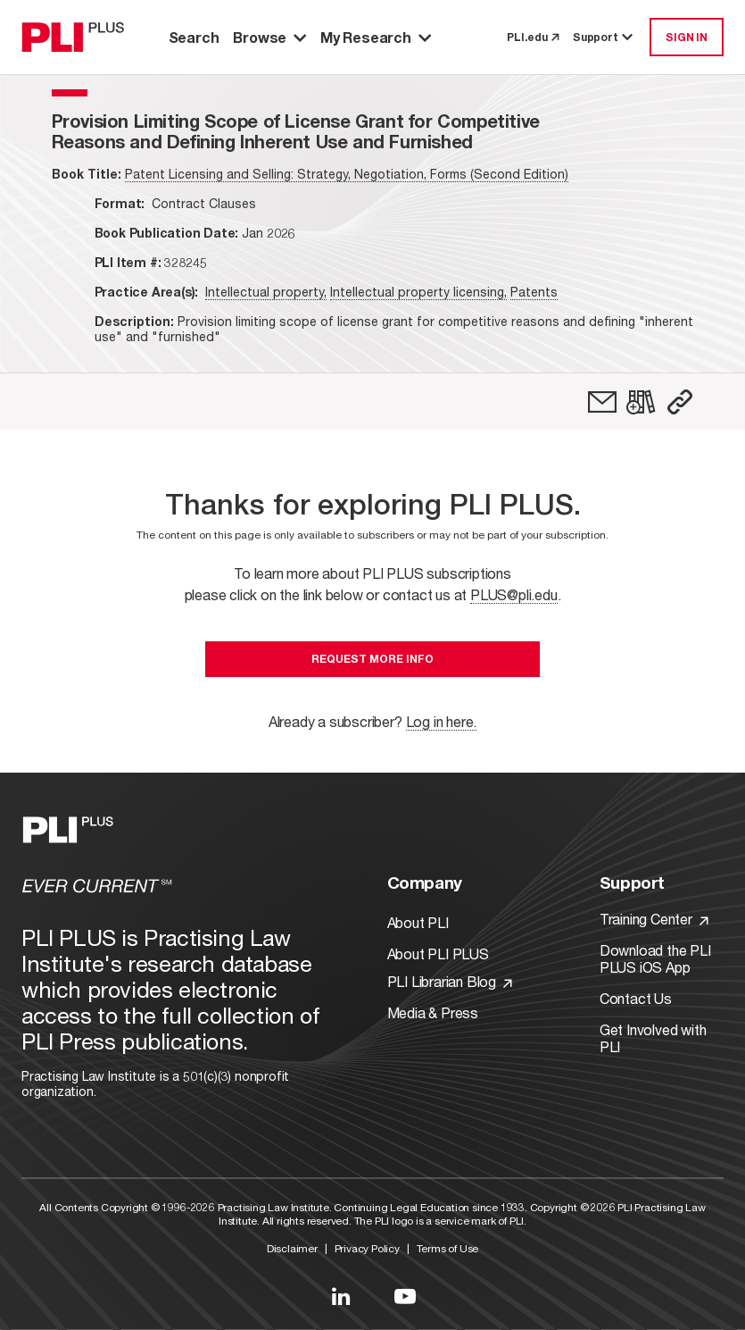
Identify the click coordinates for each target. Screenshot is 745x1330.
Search (194, 37)
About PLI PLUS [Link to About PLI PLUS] (438, 953)
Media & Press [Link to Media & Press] (432, 1012)
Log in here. (441, 721)
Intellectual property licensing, (418, 291)
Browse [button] (269, 37)
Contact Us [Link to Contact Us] (636, 998)
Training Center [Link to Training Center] (654, 918)
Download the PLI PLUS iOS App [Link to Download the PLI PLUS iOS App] (655, 958)
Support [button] (604, 37)
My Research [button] (375, 37)
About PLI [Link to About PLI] (418, 922)
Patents (534, 291)
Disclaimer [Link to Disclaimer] (292, 1248)
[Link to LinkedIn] (341, 1296)
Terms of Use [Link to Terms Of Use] (448, 1248)
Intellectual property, (266, 291)
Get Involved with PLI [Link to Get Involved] (653, 1038)
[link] (602, 402)
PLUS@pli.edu (514, 594)
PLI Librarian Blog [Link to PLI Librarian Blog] (449, 981)
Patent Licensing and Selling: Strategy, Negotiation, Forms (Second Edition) (346, 173)
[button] (680, 402)
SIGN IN (687, 37)
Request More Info (372, 658)
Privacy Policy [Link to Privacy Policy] (367, 1248)
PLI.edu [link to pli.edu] (533, 37)
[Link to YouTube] (405, 1296)
